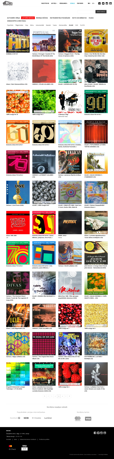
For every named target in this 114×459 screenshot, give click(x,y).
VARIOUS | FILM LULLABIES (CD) (42, 328)
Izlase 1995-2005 (11, 235)
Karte (15, 439)
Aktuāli (54, 3)
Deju (26, 25)
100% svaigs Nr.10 (12, 114)
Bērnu (32, 25)
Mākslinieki (64, 3)
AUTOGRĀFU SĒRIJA (13, 18)
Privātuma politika (44, 439)
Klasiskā (48, 25)
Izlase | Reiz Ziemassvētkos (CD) (16, 84)
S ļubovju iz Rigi (63, 114)
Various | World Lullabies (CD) (67, 266)
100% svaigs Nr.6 (89, 328)
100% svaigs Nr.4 (63, 387)
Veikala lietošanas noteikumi (28, 439)
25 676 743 (19, 436)
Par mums (80, 3)
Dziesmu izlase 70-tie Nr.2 (14, 175)
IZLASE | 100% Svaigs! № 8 (40, 205)
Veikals (72, 3)
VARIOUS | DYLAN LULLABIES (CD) (42, 84)
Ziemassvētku (63, 25)
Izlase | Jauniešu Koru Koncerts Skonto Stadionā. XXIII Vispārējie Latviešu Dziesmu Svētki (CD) (42, 389)
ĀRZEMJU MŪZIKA (42, 18)
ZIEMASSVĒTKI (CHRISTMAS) (16, 21)
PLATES (82, 25)
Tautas (55, 25)
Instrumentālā (40, 25)
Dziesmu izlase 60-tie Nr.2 (40, 145)
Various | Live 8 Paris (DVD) (15, 205)
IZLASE (71, 25)
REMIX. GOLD (62, 235)
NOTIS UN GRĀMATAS (79, 18)
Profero (106, 454)
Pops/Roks (10, 25)
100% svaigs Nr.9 (37, 114)
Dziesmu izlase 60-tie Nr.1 (14, 145)
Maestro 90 (45, 3)
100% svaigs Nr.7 (63, 328)
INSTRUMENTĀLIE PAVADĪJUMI (60, 18)
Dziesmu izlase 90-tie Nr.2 (92, 114)
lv (93, 3)
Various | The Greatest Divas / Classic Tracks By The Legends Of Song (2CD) (17, 298)
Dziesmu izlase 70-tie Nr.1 (14, 266)
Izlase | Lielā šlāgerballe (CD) (15, 328)
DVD (76, 25)
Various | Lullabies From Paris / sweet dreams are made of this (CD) (94, 389)
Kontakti (8, 439)
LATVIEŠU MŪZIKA (28, 18)
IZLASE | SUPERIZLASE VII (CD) (67, 84)
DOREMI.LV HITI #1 (12, 54)
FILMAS (91, 18)
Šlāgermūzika (19, 25)
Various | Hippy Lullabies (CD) (15, 356)
